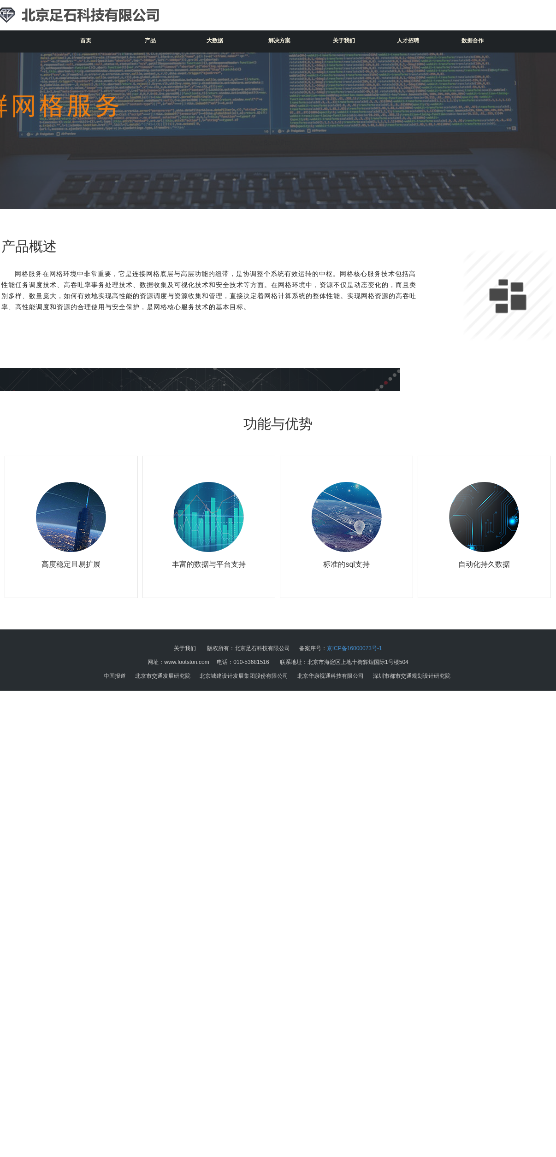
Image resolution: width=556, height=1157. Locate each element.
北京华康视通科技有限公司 (330, 676)
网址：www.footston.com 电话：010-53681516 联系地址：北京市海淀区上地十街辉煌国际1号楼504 (278, 662)
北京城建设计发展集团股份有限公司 (244, 676)
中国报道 (115, 676)
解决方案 (279, 40)
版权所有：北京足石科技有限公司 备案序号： (278, 648)
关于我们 (344, 40)
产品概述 (29, 246)
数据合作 (472, 40)
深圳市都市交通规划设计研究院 (411, 676)
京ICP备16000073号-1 (354, 648)
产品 (150, 40)
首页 (85, 40)
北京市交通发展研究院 (162, 676)
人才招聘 (408, 40)
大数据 (215, 40)
